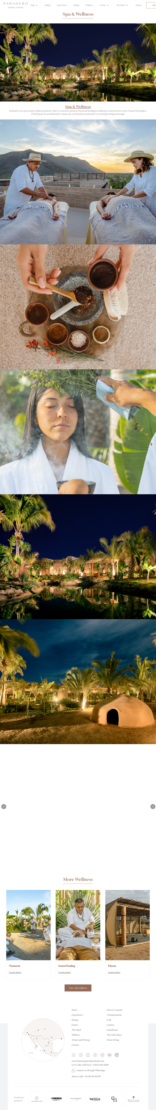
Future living (113, 1039)
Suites (74, 1009)
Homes (139, 5)
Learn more (15, 972)
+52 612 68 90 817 (92, 1076)
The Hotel (76, 1029)
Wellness (76, 1034)
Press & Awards (114, 1009)
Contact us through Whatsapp (90, 1070)
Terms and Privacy (81, 1039)
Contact (110, 1024)
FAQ (109, 1019)
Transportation (114, 1014)
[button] (3, 806)
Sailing (76, 5)
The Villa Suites (114, 1034)
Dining (75, 1019)
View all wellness (78, 987)
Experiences (77, 1014)
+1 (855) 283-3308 (100, 1064)
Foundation (112, 1029)
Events (75, 1024)
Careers (75, 1044)
